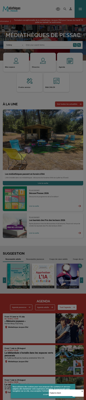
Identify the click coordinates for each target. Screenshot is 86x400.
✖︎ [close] (82, 391)
